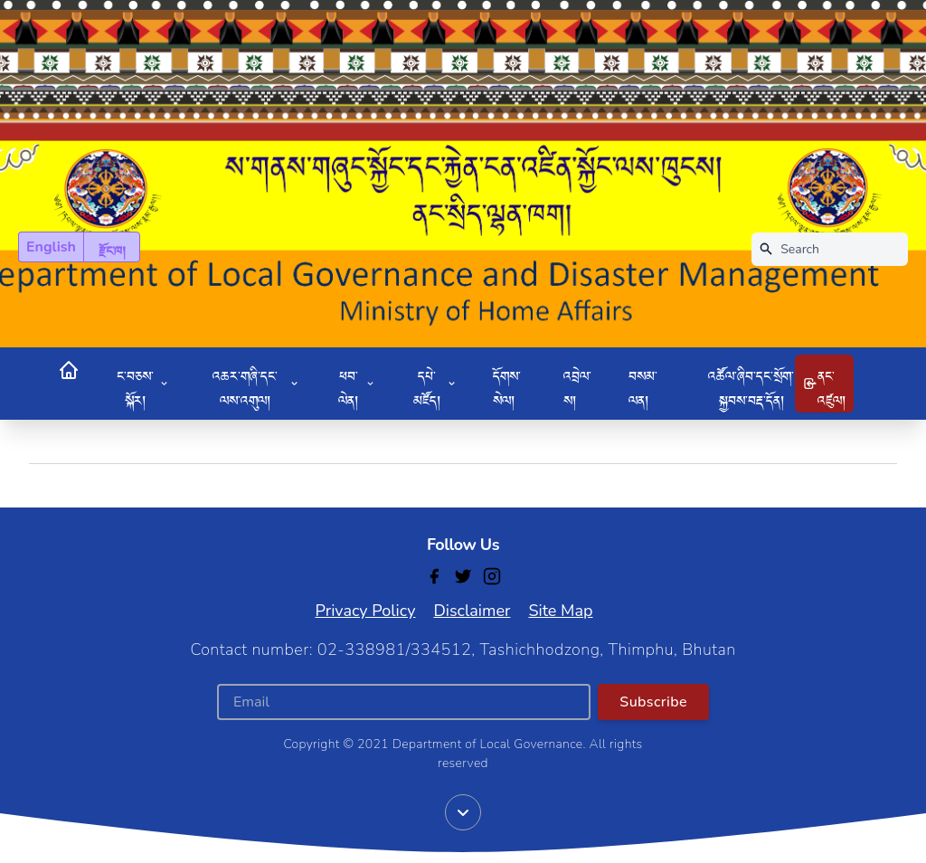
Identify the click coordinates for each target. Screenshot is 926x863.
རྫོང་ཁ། (112, 246)
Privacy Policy (365, 610)
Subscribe (653, 702)
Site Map (560, 610)
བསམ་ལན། (642, 383)
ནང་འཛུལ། (824, 383)
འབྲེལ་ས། (577, 383)
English (51, 247)
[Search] (829, 249)
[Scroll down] (463, 812)
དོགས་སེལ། (507, 383)
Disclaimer (471, 610)
